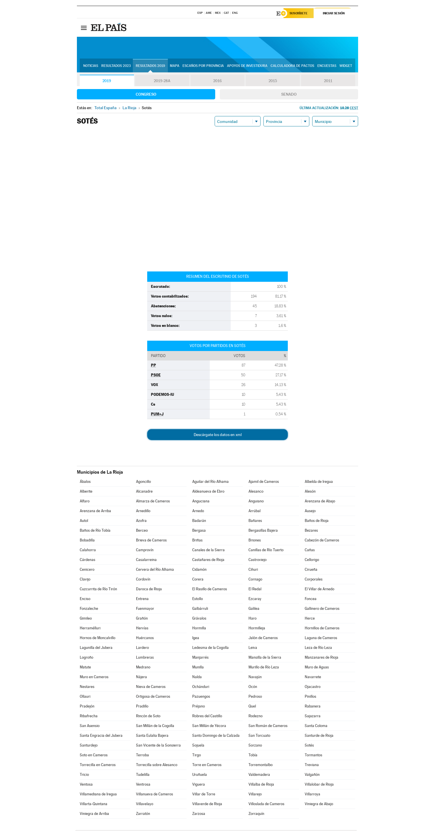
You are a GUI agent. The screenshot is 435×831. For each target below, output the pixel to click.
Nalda (197, 678)
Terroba (142, 756)
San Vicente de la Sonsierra (158, 746)
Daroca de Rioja (149, 590)
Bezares (311, 531)
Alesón (310, 492)
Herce (310, 619)
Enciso (85, 599)
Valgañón (312, 775)
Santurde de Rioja (319, 736)
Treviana (312, 765)
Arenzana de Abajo (320, 502)
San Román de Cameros (268, 726)
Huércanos (145, 639)
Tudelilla (142, 775)
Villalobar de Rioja (319, 785)
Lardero (142, 648)
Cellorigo (312, 560)
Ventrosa (143, 785)
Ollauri (85, 697)
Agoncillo (143, 482)
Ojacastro (313, 687)
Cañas (310, 551)
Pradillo (142, 707)
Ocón (252, 687)
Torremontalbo (260, 765)
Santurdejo (89, 746)
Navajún (255, 678)
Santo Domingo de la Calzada (216, 736)
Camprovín (145, 551)
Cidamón (199, 570)
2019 (106, 81)
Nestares (87, 687)
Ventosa (86, 785)
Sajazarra (313, 717)
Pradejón (87, 707)
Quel (252, 707)
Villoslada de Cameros (266, 805)
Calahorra (88, 551)
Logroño (86, 658)
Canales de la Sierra (208, 551)
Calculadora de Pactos (292, 66)
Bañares (255, 521)
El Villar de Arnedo (319, 590)
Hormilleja (256, 629)
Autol (84, 521)
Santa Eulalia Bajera (152, 736)
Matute (85, 668)
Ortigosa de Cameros (153, 697)
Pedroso (255, 697)
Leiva (252, 648)
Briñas (197, 541)
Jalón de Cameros (263, 639)
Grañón (142, 619)
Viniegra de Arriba (94, 814)
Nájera (141, 678)
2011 (328, 81)
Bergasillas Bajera (263, 531)
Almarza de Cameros (153, 502)
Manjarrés (200, 658)
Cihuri (253, 570)
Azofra (141, 521)
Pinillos (310, 697)
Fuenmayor (145, 609)
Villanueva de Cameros (154, 795)
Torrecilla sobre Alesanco (156, 765)
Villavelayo (144, 805)
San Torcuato (259, 736)
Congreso (146, 95)
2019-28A (162, 81)
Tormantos (313, 756)
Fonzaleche (89, 609)
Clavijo (85, 580)
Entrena (142, 599)
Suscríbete (300, 13)
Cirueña (311, 570)
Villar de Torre (203, 795)
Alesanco (255, 492)
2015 (272, 81)
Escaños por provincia (203, 66)
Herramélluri (90, 629)
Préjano (198, 707)
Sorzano (255, 746)
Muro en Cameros (94, 678)
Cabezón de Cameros (322, 541)
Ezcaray (254, 599)
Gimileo (86, 619)
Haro (252, 619)
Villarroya (312, 795)
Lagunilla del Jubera (96, 648)
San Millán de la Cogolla (155, 726)
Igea (195, 639)
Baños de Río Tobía (95, 531)
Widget (345, 66)
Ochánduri (200, 687)
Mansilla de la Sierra (264, 658)
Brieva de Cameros (151, 541)
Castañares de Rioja (208, 560)
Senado (289, 95)
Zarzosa (198, 814)
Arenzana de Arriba (95, 512)
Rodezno (255, 717)
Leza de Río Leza (318, 648)
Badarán (199, 521)
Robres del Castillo (207, 717)
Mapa (174, 66)
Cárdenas (87, 560)
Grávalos (199, 619)
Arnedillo (143, 512)
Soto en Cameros (94, 756)
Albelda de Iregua (319, 482)
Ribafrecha (89, 717)
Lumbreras (145, 658)
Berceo (142, 531)
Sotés (309, 746)
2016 (217, 81)
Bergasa (199, 531)
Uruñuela (199, 775)
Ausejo (310, 512)
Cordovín (143, 580)
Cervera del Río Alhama (155, 570)
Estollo (197, 599)
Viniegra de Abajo (319, 805)
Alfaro (85, 502)
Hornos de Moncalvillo (97, 639)
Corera (197, 580)
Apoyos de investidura (247, 66)
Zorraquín (256, 814)
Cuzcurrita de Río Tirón (98, 590)
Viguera (198, 785)
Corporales (314, 580)
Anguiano (256, 502)
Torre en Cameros (207, 765)
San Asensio (90, 726)
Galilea (253, 609)
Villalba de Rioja (261, 785)
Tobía (252, 756)
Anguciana (200, 502)
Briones (254, 541)
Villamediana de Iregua (98, 795)
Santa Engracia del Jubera (101, 736)
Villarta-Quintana (93, 805)
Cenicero (87, 570)
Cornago (255, 580)
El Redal (254, 590)
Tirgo (196, 756)
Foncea (310, 599)
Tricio (84, 775)
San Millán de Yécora (209, 726)
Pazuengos (201, 697)
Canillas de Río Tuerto (265, 551)
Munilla (198, 668)
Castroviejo (257, 560)
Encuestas (326, 66)
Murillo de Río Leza (263, 668)
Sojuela (198, 746)
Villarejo (255, 795)
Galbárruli (200, 609)
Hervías (142, 629)
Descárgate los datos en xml (218, 435)
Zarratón (143, 814)
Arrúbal (254, 512)
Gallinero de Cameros (322, 609)
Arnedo (198, 512)
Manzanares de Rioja (321, 658)
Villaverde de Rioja (207, 805)
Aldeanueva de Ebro (208, 492)
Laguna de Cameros (321, 639)
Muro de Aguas (317, 668)
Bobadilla (87, 541)
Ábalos (85, 482)
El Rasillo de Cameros (209, 590)
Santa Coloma (316, 726)
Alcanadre (144, 492)
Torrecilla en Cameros (98, 765)
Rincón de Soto (148, 717)
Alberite (86, 492)
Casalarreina (146, 560)
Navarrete (313, 678)
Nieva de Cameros (151, 687)
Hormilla (199, 629)
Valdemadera (259, 775)
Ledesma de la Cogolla (210, 648)
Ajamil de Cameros (263, 482)
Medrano (143, 668)
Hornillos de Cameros (322, 629)
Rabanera (313, 707)
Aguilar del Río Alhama (210, 482)
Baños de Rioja (317, 521)
